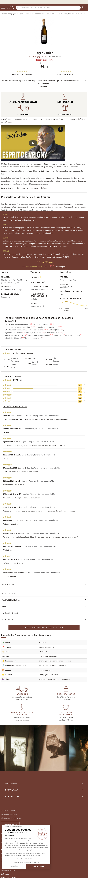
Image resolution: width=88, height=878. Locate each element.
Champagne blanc (46, 670)
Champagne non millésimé (49, 674)
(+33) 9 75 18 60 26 (8, 810)
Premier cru (43, 651)
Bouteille (42, 642)
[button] (44, 584)
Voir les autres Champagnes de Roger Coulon (44, 628)
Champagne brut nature (48, 656)
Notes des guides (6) (22, 74)
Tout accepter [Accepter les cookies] (18, 866)
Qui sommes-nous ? (8, 870)
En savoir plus (60, 266)
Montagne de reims (46, 647)
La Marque (5, 874)
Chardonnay (65, 679)
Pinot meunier (53, 679)
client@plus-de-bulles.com (11, 818)
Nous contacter (10, 824)
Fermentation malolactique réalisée (52, 665)
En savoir (44, 86)
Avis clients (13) (66, 74)
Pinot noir (43, 679)
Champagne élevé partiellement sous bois (55, 661)
